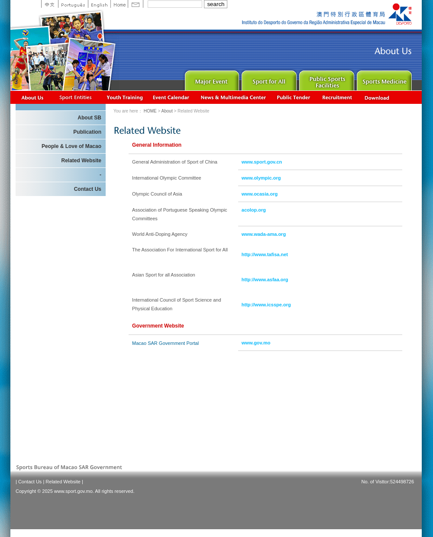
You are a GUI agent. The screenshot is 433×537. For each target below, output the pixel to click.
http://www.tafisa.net (265, 254)
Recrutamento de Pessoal (337, 97)
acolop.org (254, 209)
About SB (89, 118)
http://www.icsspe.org (266, 304)
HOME (150, 111)
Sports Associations (75, 97)
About (32, 97)
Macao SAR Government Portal (165, 343)
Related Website (81, 161)
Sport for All (268, 78)
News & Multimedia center (233, 97)
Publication (87, 132)
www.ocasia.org (260, 193)
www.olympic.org (261, 177)
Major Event (210, 78)
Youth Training (125, 97)
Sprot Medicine (383, 78)
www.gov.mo (256, 342)
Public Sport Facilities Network (326, 78)
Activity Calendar (171, 97)
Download (377, 97)
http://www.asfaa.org (265, 279)
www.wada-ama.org (264, 234)
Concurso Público (294, 97)
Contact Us (87, 189)
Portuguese (73, 4)
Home (119, 4)
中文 (49, 4)
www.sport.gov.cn (262, 161)
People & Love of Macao (71, 146)
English (99, 4)
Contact (135, 4)
